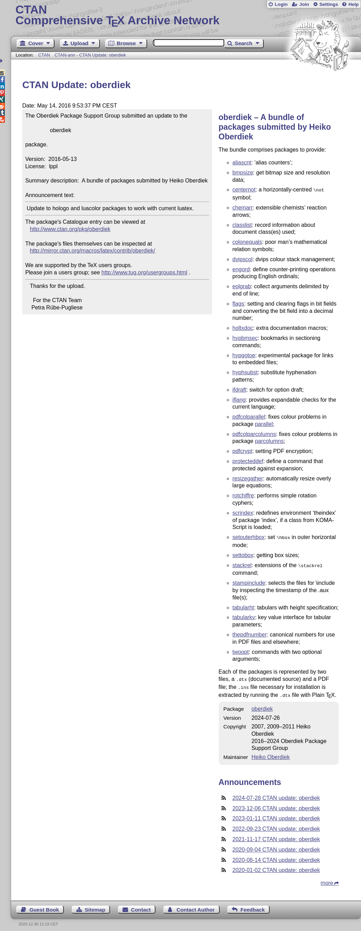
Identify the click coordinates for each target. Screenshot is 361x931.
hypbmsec (245, 337)
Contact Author (195, 905)
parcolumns (269, 440)
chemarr (243, 207)
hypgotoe (244, 355)
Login (281, 4)
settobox (243, 554)
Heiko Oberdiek (270, 753)
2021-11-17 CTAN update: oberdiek (276, 835)
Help (354, 4)
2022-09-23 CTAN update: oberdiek (276, 825)
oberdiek (261, 705)
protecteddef (248, 460)
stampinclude (249, 581)
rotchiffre (243, 495)
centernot (244, 190)
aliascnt (242, 162)
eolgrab (242, 286)
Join (304, 4)
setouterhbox (249, 536)
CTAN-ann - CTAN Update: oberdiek (90, 55)
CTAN (44, 55)
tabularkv (244, 615)
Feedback (253, 905)
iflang (239, 399)
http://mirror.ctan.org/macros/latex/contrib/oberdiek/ (92, 251)
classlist (242, 224)
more (327, 879)
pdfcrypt (242, 450)
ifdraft (239, 389)
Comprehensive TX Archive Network (186, 16)
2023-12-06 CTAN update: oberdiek (276, 804)
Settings (328, 4)
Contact (141, 905)
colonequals (247, 241)
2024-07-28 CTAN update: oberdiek (276, 794)
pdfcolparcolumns (254, 433)
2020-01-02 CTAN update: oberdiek (276, 866)
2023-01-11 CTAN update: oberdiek (276, 814)
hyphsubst (245, 372)
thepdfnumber (250, 632)
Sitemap (95, 905)
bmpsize (243, 173)
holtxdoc (243, 327)
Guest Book (44, 905)
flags (238, 303)
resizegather (248, 478)
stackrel (242, 564)
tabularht (243, 605)
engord (241, 269)
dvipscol (243, 259)
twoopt (241, 650)
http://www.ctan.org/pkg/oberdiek (70, 229)
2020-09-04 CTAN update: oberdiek (276, 845)
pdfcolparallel (249, 416)
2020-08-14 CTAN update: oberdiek (276, 856)
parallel (264, 423)
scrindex (243, 512)
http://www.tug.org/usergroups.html (144, 272)
